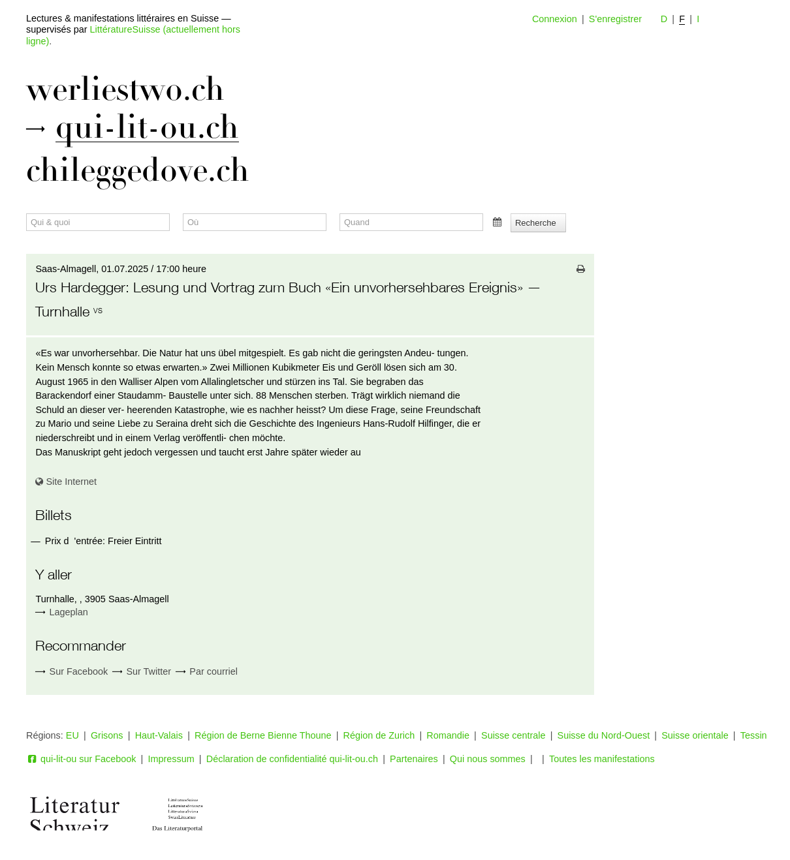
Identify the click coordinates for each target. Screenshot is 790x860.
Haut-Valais (159, 735)
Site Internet (66, 481)
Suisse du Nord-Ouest (604, 735)
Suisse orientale (694, 735)
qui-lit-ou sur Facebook (81, 759)
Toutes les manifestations (602, 759)
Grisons (107, 735)
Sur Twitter (141, 671)
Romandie (447, 735)
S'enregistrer (615, 19)
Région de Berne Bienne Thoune (263, 735)
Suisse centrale (513, 735)
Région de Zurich (379, 735)
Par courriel (207, 671)
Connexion (554, 19)
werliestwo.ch (125, 89)
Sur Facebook (71, 671)
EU (72, 735)
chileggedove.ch (137, 170)
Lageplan (69, 612)
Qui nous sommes (488, 759)
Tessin (753, 735)
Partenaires (414, 759)
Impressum (171, 759)
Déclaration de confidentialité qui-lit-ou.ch (292, 759)
